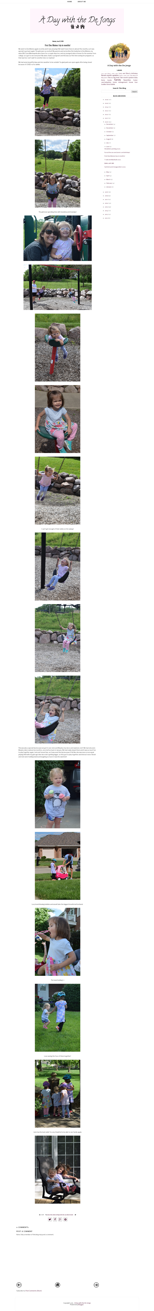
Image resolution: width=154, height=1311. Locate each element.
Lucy (65, 1214)
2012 (106, 218)
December (109, 124)
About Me (82, 2)
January (108, 187)
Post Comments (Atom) (34, 1291)
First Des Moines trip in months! (114, 156)
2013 (106, 214)
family (54, 1214)
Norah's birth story (124, 75)
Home (69, 2)
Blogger (81, 1305)
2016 (106, 203)
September (109, 135)
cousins (48, 1214)
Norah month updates (110, 75)
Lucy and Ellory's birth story (109, 73)
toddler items (105, 84)
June (107, 146)
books (110, 80)
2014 (106, 210)
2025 (106, 103)
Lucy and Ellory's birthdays (128, 73)
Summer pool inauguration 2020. (115, 167)
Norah (68, 1214)
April (107, 176)
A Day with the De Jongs (82, 1303)
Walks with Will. (109, 163)
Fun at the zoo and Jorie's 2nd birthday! (117, 152)
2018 (106, 196)
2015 (106, 207)
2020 (106, 122)
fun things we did (59, 1214)
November (109, 128)
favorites (127, 80)
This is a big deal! (113, 78)
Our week (71, 1214)
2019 (106, 192)
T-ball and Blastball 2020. (112, 159)
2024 (106, 107)
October (109, 131)
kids (63, 1214)
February (109, 183)
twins (113, 84)
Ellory (51, 1214)
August (108, 139)
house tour (133, 82)
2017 (106, 199)
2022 (106, 114)
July (107, 143)
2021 (106, 118)
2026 (106, 99)
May (107, 172)
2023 (106, 111)
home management (120, 82)
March (108, 179)
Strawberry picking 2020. (112, 149)
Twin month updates (127, 78)
